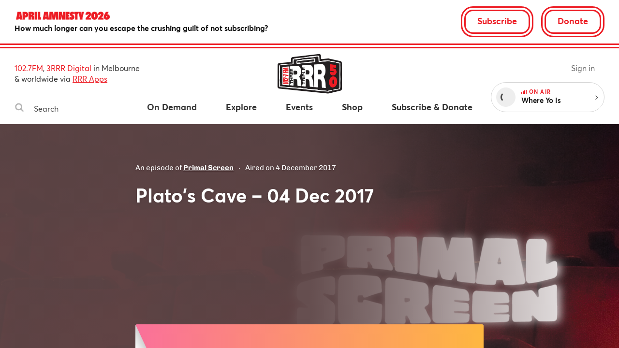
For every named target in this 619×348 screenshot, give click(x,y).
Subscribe (497, 21)
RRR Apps (90, 78)
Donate (573, 21)
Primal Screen (208, 167)
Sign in (583, 68)
